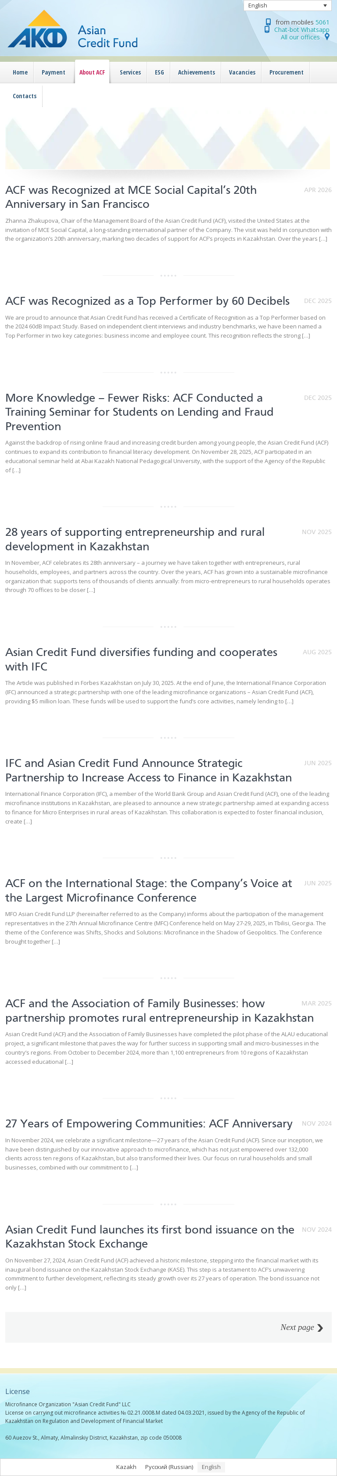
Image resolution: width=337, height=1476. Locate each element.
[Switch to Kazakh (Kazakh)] (126, 1467)
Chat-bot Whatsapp (302, 29)
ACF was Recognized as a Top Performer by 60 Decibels (147, 301)
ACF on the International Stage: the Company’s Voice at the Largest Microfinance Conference (148, 890)
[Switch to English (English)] (211, 1467)
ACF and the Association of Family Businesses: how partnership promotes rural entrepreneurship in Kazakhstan (159, 1010)
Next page (297, 1327)
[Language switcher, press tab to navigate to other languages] (288, 5)
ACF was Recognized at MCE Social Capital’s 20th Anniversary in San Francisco (131, 197)
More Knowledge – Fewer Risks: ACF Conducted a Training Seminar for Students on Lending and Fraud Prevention (139, 412)
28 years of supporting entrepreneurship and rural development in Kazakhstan (135, 539)
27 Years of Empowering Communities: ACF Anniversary (150, 1123)
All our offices (300, 37)
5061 (322, 22)
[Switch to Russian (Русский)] (169, 1467)
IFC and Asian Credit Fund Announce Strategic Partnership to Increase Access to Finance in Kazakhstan (148, 770)
